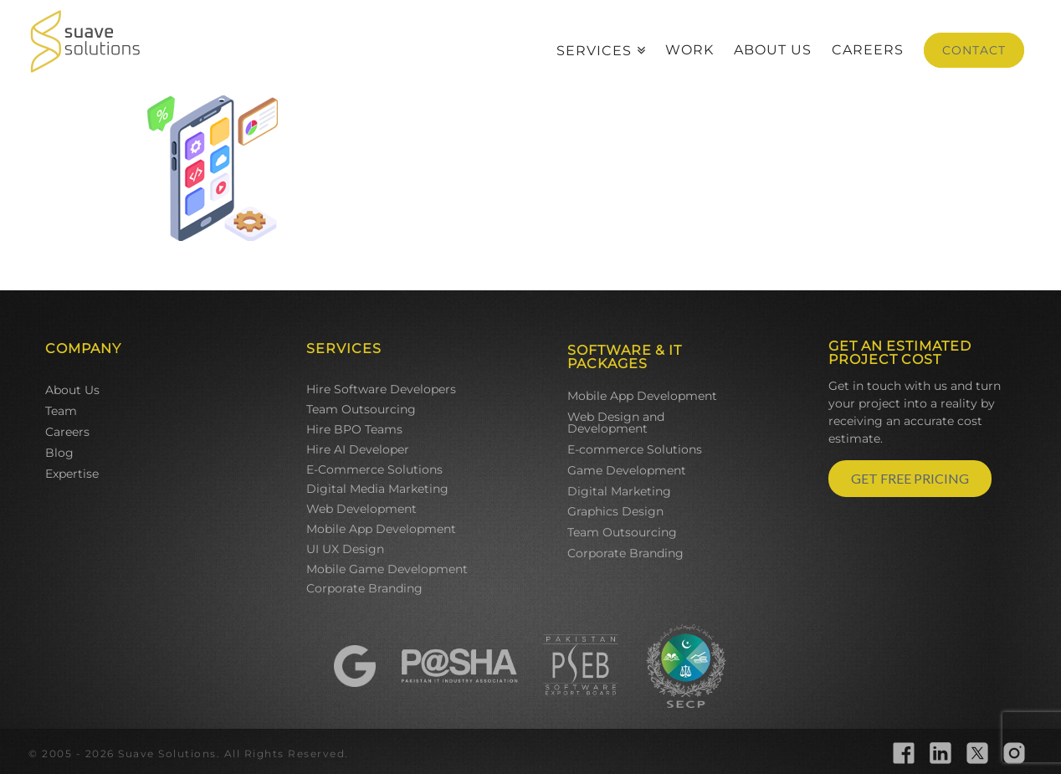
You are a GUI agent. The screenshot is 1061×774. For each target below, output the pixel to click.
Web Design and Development (615, 422)
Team (61, 410)
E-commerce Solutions (634, 449)
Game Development (626, 470)
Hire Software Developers (381, 389)
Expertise (72, 473)
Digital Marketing (619, 491)
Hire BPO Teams (354, 429)
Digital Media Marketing (377, 488)
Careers (67, 431)
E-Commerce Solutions (374, 469)
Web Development (361, 508)
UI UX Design (345, 548)
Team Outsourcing (361, 409)
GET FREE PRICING (910, 478)
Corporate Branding (364, 588)
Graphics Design (615, 511)
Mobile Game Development (387, 569)
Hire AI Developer (357, 449)
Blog (59, 452)
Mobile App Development (381, 528)
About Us (72, 389)
